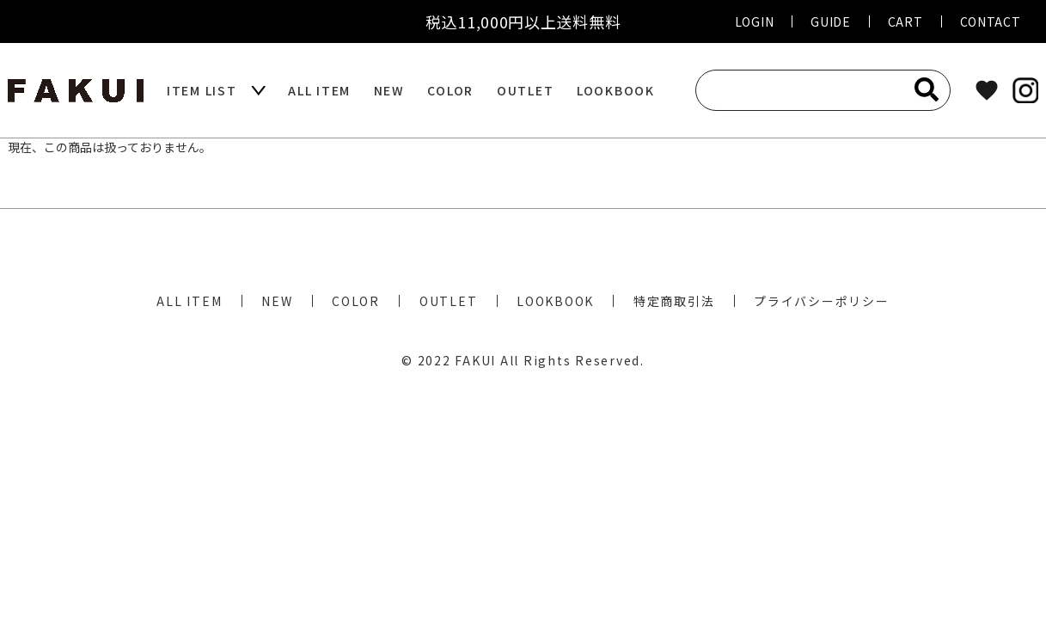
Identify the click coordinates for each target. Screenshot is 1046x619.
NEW (389, 90)
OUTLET (525, 90)
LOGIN (754, 21)
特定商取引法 (674, 301)
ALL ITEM (319, 90)
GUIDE (830, 21)
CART (905, 21)
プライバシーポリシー (822, 301)
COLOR (450, 90)
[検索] (926, 89)
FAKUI (475, 360)
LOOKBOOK (616, 90)
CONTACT (990, 21)
